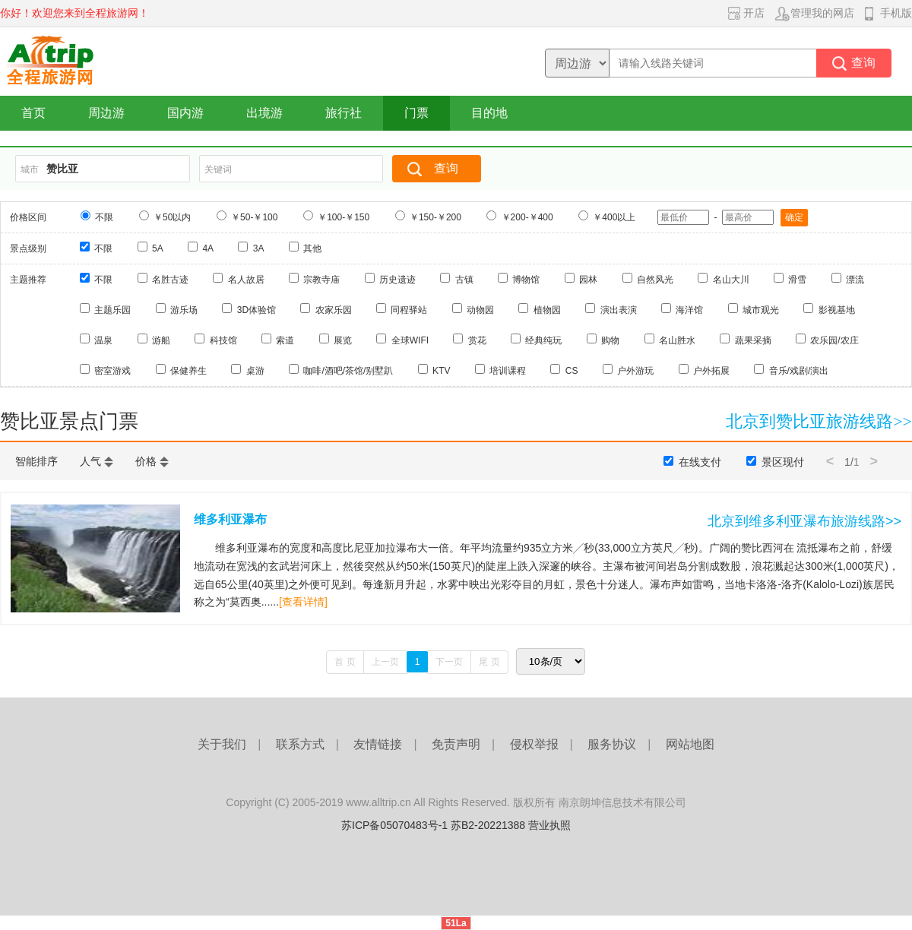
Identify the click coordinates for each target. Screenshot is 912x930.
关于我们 (222, 744)
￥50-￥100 (254, 217)
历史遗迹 (397, 279)
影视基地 (837, 310)
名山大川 (731, 279)
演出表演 (618, 310)
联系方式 (300, 744)
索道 (285, 340)
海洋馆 (689, 310)
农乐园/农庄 (834, 340)
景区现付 (783, 462)
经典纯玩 (543, 340)
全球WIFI (410, 340)
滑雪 (797, 279)
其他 (312, 248)
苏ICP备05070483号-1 (394, 825)
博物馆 (526, 279)
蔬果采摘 (753, 340)
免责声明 (456, 744)
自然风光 (655, 279)
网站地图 (690, 744)
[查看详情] (303, 602)
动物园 (480, 310)
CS (571, 370)
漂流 (855, 279)
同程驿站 (409, 310)
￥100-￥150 (343, 217)
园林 (588, 279)
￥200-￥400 (527, 217)
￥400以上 (614, 217)
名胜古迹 (170, 279)
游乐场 (184, 310)
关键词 (218, 169)
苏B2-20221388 (488, 825)
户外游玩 (635, 370)
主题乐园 (112, 310)
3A (258, 248)
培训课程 (507, 370)
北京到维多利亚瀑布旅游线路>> (804, 521)
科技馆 (223, 340)
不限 (104, 217)
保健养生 (188, 370)
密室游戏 (112, 370)
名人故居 (246, 279)
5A (157, 248)
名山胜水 (677, 340)
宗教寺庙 (321, 279)
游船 (161, 340)
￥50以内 (172, 217)
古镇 (464, 279)
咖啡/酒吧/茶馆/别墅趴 (348, 370)
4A (208, 248)
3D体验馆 (256, 310)
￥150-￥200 (435, 217)
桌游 (255, 370)
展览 (343, 340)
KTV (441, 370)
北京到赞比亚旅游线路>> (819, 421)
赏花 (477, 340)
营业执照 (549, 825)
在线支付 (700, 462)
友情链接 (377, 744)
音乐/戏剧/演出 (799, 370)
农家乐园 (333, 310)
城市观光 (761, 310)
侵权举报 (534, 744)
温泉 (103, 340)
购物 (610, 340)
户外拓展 (711, 370)
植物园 (547, 310)
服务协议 (611, 744)
